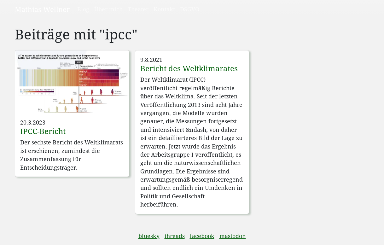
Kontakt (164, 9)
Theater (138, 9)
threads (175, 236)
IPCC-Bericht (43, 131)
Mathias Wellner (42, 9)
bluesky (149, 236)
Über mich (108, 9)
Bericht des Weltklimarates (189, 68)
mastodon (232, 236)
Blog (83, 9)
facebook (202, 236)
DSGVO (189, 9)
